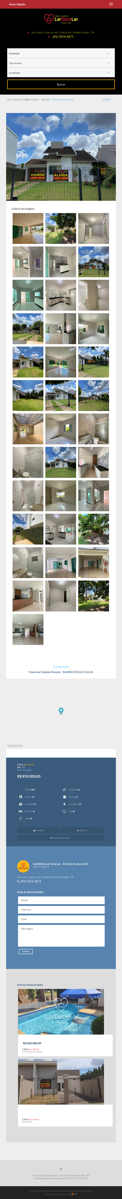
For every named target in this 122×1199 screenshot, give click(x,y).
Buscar (61, 84)
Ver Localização (24, 770)
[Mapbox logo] (15, 746)
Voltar (106, 99)
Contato (38, 830)
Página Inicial (30, 99)
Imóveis (45, 99)
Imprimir (82, 830)
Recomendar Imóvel (60, 838)
